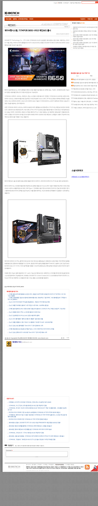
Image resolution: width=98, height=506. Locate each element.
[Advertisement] (34, 11)
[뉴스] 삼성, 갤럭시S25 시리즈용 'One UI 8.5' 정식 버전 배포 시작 (27, 332)
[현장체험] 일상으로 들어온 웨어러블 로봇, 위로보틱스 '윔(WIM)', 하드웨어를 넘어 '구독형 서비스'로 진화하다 (84, 83)
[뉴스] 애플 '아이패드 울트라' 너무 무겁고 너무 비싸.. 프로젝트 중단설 (28, 305)
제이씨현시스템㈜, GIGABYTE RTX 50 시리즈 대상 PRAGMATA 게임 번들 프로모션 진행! (34, 422)
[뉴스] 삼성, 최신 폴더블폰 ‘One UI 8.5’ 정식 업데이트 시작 (25, 325)
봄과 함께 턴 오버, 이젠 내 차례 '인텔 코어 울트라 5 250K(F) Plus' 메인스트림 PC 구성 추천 (84, 86)
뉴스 (77, 76)
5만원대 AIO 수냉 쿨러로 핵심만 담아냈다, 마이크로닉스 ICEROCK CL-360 (84, 95)
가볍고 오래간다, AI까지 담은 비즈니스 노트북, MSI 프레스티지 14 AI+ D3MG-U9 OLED (83, 108)
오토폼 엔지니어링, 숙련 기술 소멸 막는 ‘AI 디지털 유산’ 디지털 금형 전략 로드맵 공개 (84, 105)
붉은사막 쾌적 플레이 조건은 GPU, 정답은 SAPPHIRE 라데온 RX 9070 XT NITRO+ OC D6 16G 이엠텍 (84, 80)
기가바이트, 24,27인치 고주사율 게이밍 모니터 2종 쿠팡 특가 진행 (27, 405)
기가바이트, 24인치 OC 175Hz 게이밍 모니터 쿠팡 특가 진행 (26, 433)
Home (66, 26)
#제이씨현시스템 (10, 286)
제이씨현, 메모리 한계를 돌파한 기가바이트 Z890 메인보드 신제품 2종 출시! (30, 426)
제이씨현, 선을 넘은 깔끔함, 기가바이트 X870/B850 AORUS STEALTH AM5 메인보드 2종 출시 (36, 436)
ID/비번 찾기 (66, 3)
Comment (9, 450)
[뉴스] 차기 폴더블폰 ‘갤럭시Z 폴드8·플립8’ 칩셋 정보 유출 (25, 319)
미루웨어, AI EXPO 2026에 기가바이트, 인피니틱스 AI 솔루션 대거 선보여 (29, 402)
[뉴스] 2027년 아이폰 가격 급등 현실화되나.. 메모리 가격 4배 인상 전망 (29, 302)
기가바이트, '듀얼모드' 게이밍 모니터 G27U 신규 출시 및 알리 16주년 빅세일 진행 (31, 439)
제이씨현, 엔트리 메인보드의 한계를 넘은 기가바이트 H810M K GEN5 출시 (30, 429)
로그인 (60, 3)
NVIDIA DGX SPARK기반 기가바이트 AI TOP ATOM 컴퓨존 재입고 (28, 419)
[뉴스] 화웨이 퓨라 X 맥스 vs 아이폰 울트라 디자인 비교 (24, 312)
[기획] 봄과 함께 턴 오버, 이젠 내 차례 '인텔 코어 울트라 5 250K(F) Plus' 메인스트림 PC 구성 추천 (36, 309)
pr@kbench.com (27, 342)
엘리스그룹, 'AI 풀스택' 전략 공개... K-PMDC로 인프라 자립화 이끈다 (84, 102)
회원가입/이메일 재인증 (75, 3)
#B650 (22, 286)
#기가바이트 (17, 286)
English (55, 3)
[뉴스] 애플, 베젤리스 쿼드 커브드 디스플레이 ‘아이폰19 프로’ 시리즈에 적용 (30, 322)
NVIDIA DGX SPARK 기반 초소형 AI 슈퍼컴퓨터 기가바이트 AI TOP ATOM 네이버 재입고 (34, 412)
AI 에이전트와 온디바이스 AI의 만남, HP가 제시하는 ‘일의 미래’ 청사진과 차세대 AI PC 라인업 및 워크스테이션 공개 (84, 92)
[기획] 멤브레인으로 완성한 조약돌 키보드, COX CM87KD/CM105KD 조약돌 (31, 329)
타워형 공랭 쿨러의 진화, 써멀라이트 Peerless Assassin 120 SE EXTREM (84, 98)
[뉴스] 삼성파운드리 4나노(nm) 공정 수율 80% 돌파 (23, 315)
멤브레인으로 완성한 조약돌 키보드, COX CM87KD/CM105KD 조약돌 (83, 89)
